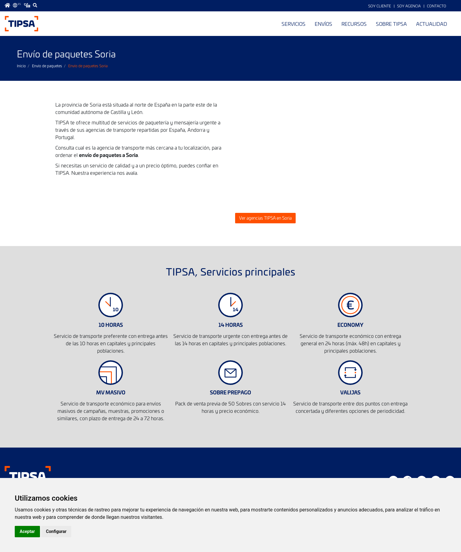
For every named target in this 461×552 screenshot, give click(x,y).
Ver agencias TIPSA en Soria (265, 218)
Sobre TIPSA (391, 23)
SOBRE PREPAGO (230, 392)
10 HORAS (111, 324)
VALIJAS (350, 392)
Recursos (354, 23)
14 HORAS (231, 324)
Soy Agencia (409, 6)
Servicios (293, 23)
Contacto (436, 6)
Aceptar (27, 531)
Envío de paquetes (47, 65)
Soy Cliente (379, 6)
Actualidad (431, 23)
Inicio (21, 65)
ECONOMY (350, 324)
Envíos (323, 23)
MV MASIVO (110, 392)
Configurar (56, 531)
